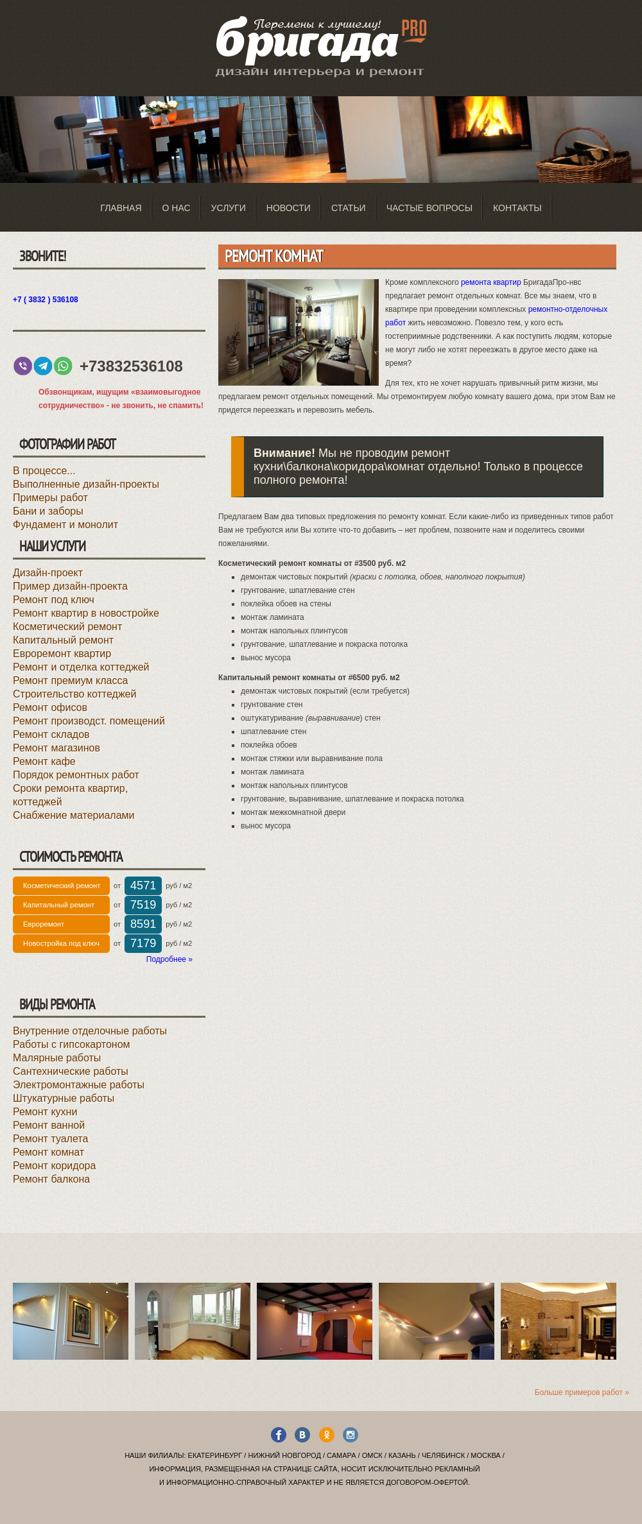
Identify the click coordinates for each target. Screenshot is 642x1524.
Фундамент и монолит (65, 524)
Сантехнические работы (70, 1071)
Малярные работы (57, 1057)
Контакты (517, 208)
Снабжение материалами (74, 815)
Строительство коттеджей (74, 694)
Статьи (348, 208)
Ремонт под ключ (53, 599)
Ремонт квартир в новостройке (86, 613)
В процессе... (44, 470)
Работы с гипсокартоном (71, 1044)
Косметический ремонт (67, 626)
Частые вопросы (429, 208)
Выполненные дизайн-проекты (86, 484)
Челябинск (443, 1455)
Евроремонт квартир (62, 653)
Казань (402, 1455)
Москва (485, 1455)
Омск (372, 1455)
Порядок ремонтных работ (76, 774)
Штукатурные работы (63, 1098)
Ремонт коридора (54, 1165)
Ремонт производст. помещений (89, 720)
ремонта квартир (491, 282)
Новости (288, 208)
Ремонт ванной (49, 1125)
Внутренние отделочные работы (90, 1030)
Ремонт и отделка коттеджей (81, 667)
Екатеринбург (215, 1455)
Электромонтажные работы (78, 1084)
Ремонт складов (51, 734)
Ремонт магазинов (56, 747)
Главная (120, 208)
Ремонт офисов (50, 707)
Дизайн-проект (48, 572)
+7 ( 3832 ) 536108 (45, 299)
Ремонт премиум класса (70, 680)
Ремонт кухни (45, 1111)
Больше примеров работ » (582, 1392)
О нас (176, 208)
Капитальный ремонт (63, 640)
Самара (341, 1455)
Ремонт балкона (51, 1179)
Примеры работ (50, 497)
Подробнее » (169, 959)
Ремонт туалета (50, 1138)
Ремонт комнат (48, 1152)
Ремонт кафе (44, 761)
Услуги (228, 208)
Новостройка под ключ (61, 943)
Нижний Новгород (284, 1455)
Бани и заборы (48, 511)
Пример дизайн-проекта (70, 586)
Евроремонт (43, 924)
